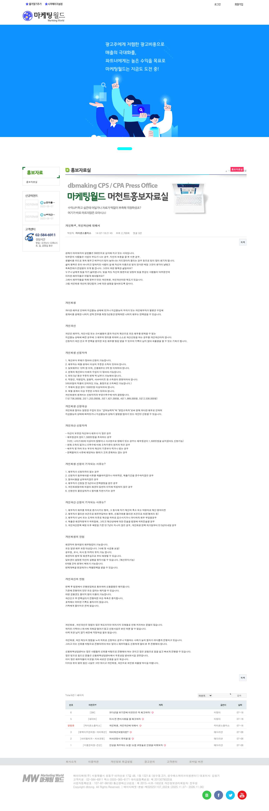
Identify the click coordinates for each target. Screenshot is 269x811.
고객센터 (172, 761)
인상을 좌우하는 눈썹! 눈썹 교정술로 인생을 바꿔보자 (136, 745)
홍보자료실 (31, 181)
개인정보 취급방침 (121, 761)
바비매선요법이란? (119, 732)
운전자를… (49, 202)
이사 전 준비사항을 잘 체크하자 (125, 718)
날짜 (240, 704)
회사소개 (71, 761)
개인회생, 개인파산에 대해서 (124, 725)
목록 (243, 242)
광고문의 (149, 761)
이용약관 (93, 761)
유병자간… (49, 214)
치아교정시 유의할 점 (120, 738)
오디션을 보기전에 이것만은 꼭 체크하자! (130, 712)
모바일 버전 (196, 761)
